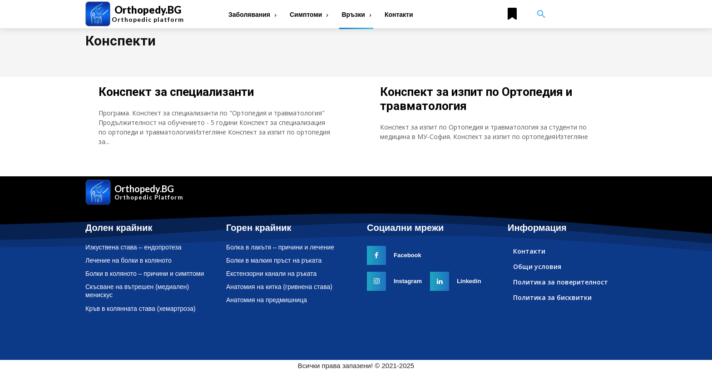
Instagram (408, 281)
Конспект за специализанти (176, 92)
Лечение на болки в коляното (128, 260)
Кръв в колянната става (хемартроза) (140, 308)
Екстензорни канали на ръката (271, 273)
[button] (541, 14)
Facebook (407, 255)
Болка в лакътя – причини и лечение (280, 247)
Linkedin (469, 281)
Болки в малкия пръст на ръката (273, 260)
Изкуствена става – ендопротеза (133, 247)
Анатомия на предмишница (266, 300)
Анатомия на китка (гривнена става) (279, 286)
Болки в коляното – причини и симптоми (144, 273)
